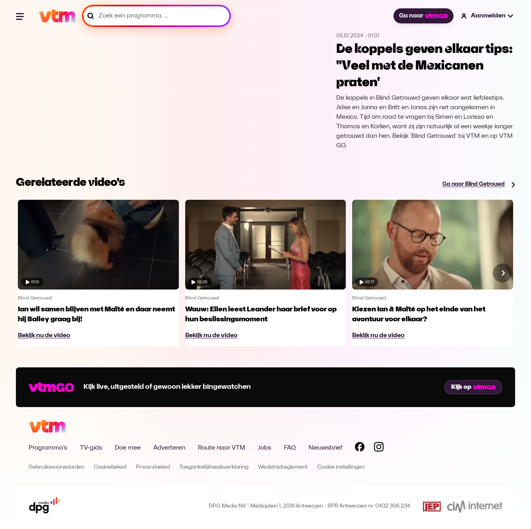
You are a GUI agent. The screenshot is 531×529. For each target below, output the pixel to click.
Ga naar (423, 16)
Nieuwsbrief (325, 448)
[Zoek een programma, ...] (156, 15)
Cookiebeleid (110, 467)
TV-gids (91, 448)
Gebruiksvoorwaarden (56, 467)
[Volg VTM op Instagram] (379, 448)
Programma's (48, 448)
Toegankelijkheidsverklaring (213, 467)
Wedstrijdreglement (283, 467)
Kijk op (473, 387)
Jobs (264, 448)
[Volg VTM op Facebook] (359, 448)
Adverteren (169, 448)
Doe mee (128, 448)
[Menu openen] (20, 16)
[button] (487, 16)
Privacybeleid (153, 467)
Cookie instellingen (340, 467)
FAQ (290, 448)
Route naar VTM (221, 448)
